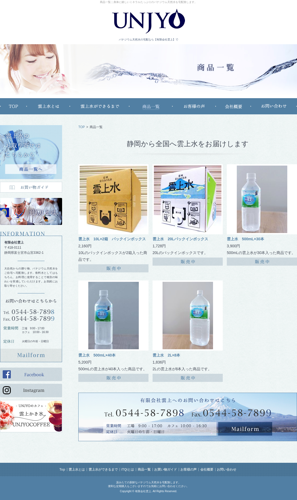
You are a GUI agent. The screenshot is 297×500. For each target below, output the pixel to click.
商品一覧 (144, 469)
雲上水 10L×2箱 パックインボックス (112, 239)
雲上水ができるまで (103, 469)
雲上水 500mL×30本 (245, 239)
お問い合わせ (226, 469)
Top (62, 469)
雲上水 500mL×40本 (97, 355)
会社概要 (206, 469)
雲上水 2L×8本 (166, 355)
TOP (81, 127)
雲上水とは (77, 469)
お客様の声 (188, 469)
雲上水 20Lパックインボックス (180, 239)
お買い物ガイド (165, 469)
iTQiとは (127, 469)
